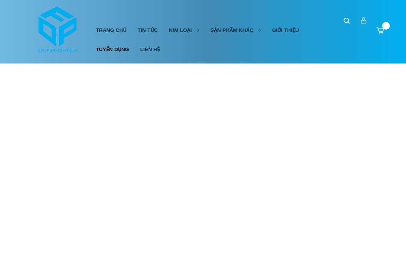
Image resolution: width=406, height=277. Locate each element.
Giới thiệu (285, 30)
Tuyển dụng (112, 49)
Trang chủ (111, 30)
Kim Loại (184, 30)
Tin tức (147, 30)
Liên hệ (150, 49)
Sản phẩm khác (236, 30)
